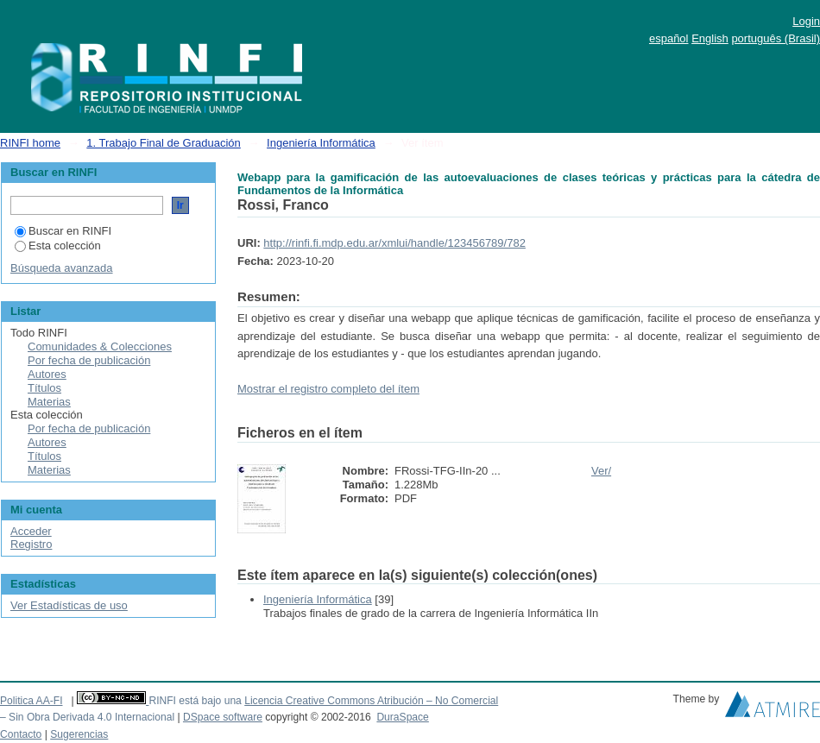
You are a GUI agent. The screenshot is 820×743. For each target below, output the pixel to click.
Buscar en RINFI (63, 230)
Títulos (44, 387)
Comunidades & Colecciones (100, 346)
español (669, 38)
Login (806, 21)
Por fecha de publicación (89, 360)
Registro (31, 544)
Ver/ (601, 470)
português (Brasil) (775, 38)
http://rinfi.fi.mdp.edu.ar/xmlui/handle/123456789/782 (394, 242)
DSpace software (222, 717)
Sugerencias (79, 734)
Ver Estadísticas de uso (69, 605)
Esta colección (58, 245)
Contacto (20, 734)
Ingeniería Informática (321, 142)
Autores (47, 374)
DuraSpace (402, 717)
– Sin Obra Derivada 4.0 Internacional (87, 717)
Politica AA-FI (31, 701)
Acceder (31, 531)
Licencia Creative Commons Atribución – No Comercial (371, 701)
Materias (49, 401)
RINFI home (30, 142)
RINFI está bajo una (194, 701)
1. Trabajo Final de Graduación (163, 142)
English (710, 38)
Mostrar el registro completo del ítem (328, 388)
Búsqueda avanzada (61, 267)
